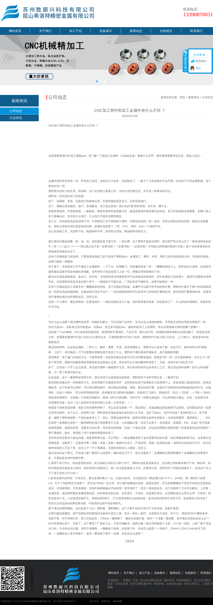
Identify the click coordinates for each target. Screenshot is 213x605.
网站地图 (117, 601)
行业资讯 (16, 118)
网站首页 (15, 31)
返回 (129, 541)
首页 (182, 97)
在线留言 (166, 31)
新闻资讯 (193, 97)
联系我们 (196, 31)
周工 (198, 68)
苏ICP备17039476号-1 (64, 601)
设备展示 (106, 31)
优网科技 (105, 601)
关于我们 (45, 31)
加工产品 (75, 31)
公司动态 (16, 111)
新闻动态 (136, 31)
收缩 (185, 60)
